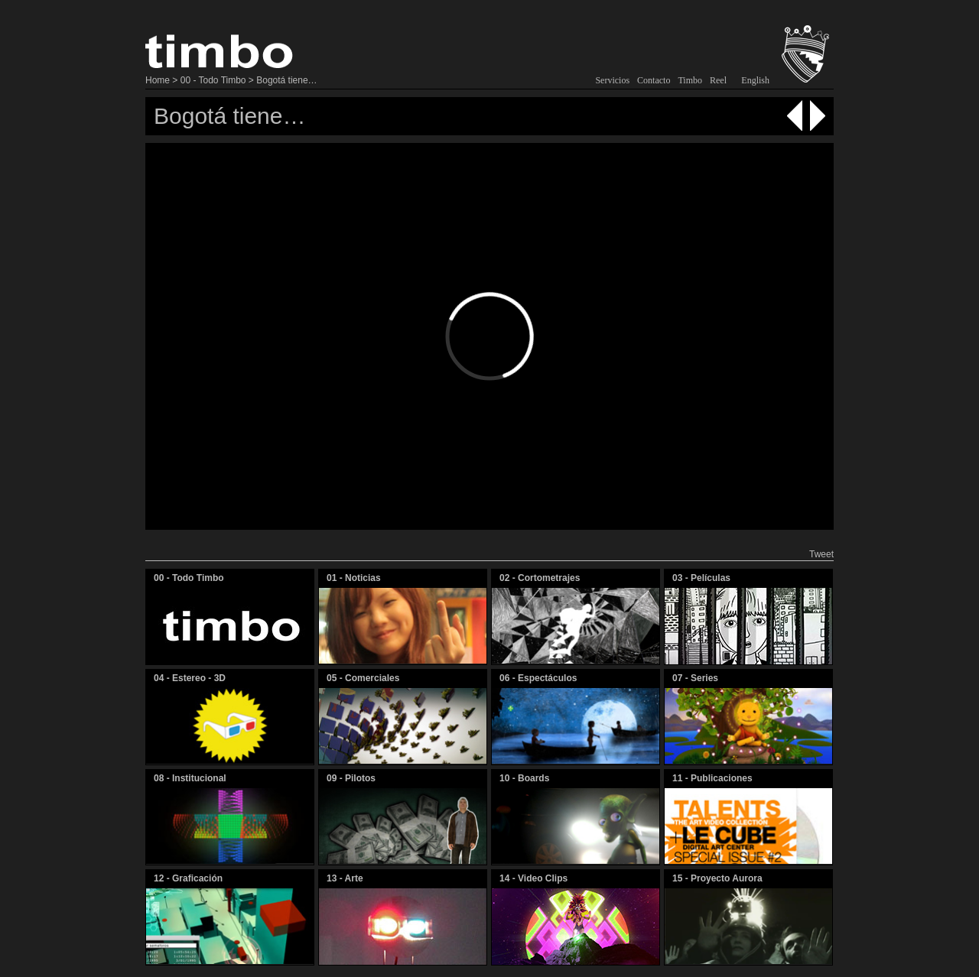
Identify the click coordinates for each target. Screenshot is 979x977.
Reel (718, 80)
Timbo (690, 80)
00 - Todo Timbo (213, 80)
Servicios (612, 80)
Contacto (653, 80)
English (755, 80)
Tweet (821, 554)
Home (157, 80)
